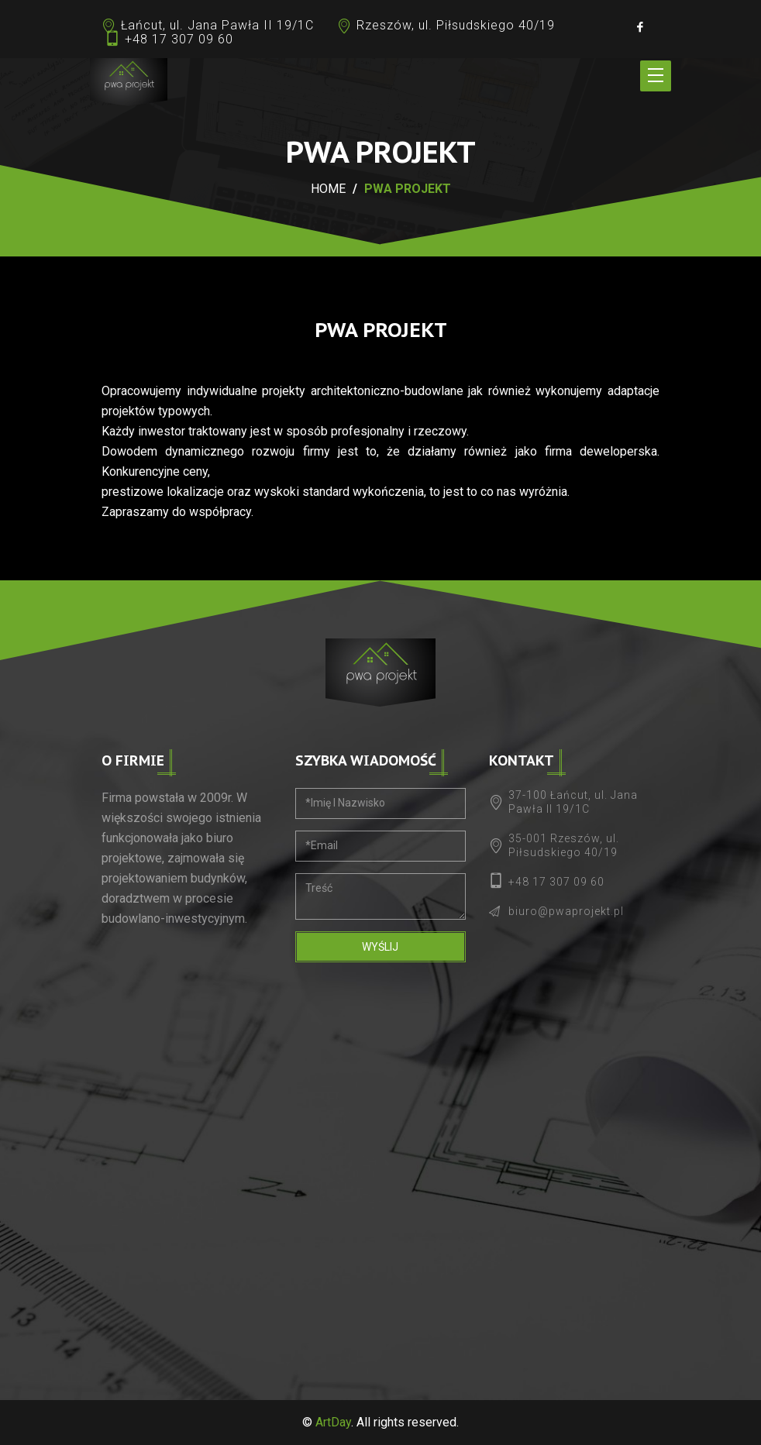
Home (328, 188)
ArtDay (333, 1422)
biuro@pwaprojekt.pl (566, 911)
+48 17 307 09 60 (179, 39)
